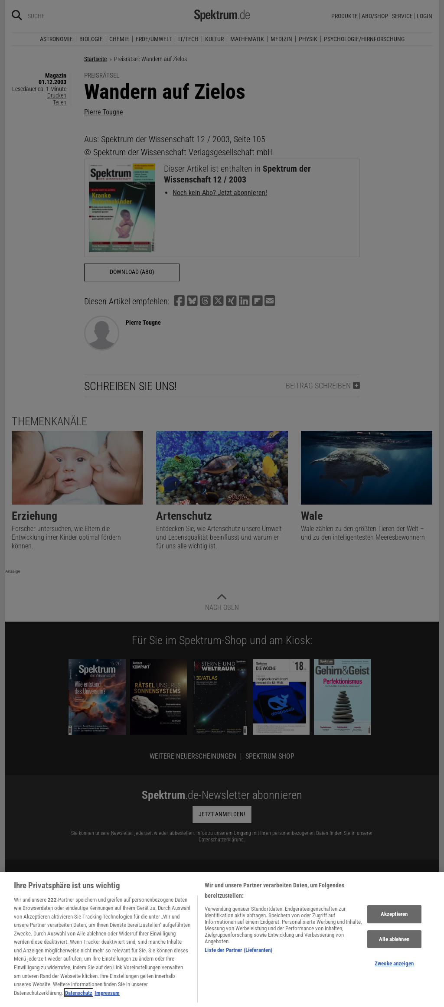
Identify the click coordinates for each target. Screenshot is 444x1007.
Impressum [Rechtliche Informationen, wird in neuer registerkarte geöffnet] (107, 997)
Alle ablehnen (394, 944)
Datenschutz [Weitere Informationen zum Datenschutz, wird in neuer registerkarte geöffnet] (78, 997)
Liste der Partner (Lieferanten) (238, 955)
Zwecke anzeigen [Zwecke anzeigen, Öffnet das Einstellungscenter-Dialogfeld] (394, 968)
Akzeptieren (394, 919)
